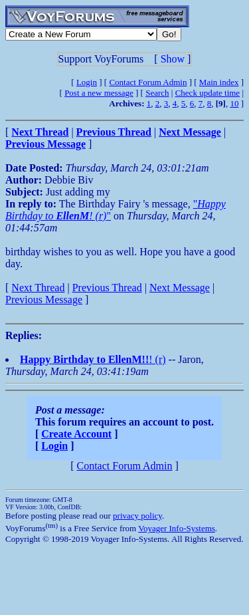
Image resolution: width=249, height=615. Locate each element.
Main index (219, 82)
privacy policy (137, 516)
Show (173, 58)
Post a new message (98, 93)
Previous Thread (107, 287)
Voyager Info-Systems (176, 528)
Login (86, 82)
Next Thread (37, 287)
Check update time (207, 93)
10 (234, 103)
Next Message (179, 287)
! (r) (93, 359)
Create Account (76, 433)
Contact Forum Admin (148, 82)
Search (157, 93)
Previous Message (43, 299)
